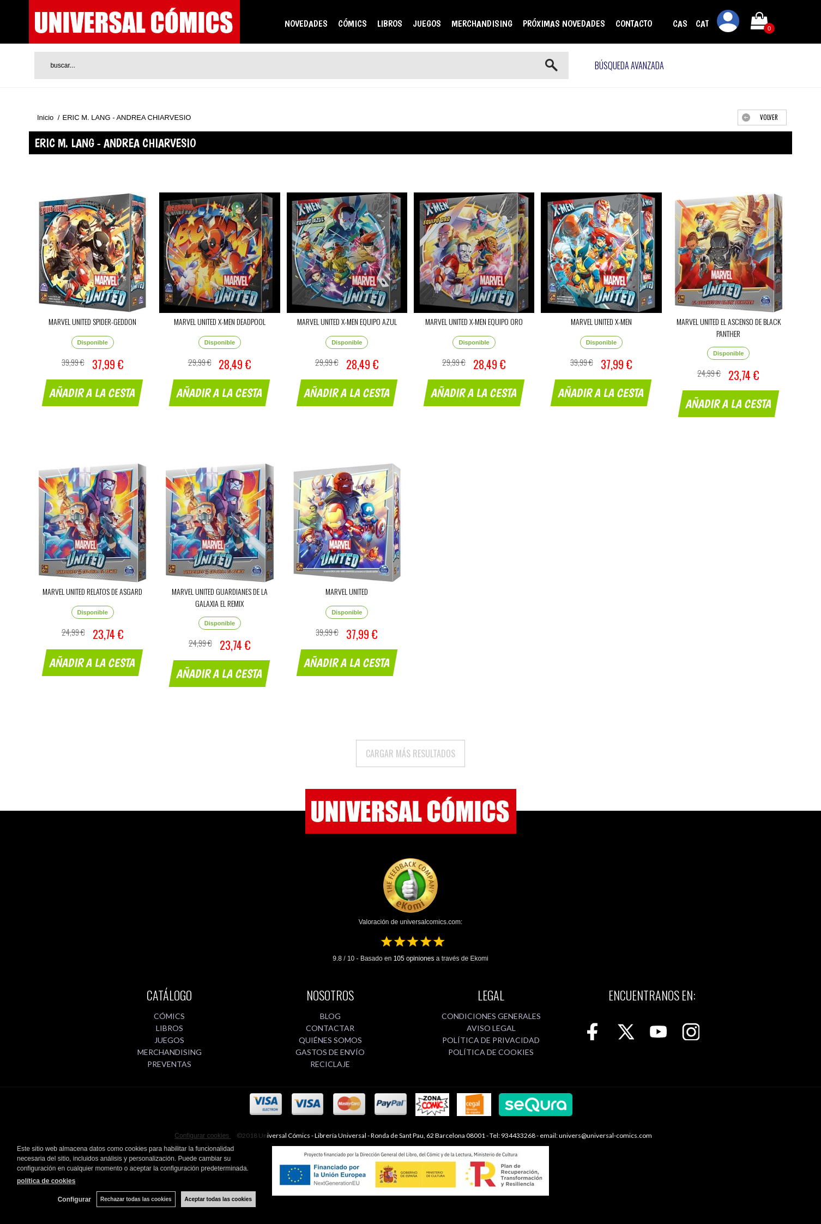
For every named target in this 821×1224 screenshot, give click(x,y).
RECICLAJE (330, 1064)
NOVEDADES (306, 23)
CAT (702, 23)
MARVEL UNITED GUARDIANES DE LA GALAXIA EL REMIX (220, 597)
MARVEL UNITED (346, 591)
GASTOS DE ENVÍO (330, 1052)
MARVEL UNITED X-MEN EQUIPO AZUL (347, 321)
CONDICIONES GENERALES (491, 1016)
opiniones (414, 958)
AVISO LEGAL (491, 1028)
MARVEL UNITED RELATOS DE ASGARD (92, 591)
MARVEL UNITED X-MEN (601, 321)
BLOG (330, 1016)
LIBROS (389, 23)
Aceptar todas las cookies (218, 1199)
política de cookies (46, 1181)
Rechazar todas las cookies (136, 1199)
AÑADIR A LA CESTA (93, 392)
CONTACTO (633, 23)
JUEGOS (427, 23)
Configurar (74, 1199)
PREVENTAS (169, 1064)
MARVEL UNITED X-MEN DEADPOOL (219, 321)
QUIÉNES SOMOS (330, 1040)
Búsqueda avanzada (629, 65)
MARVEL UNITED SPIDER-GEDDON (92, 321)
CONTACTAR (330, 1028)
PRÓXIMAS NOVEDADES (564, 23)
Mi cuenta (728, 23)
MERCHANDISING (481, 23)
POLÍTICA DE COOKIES (491, 1052)
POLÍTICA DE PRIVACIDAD (491, 1040)
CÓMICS (352, 23)
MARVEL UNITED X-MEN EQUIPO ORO (474, 321)
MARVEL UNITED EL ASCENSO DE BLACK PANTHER (729, 327)
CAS (680, 23)
